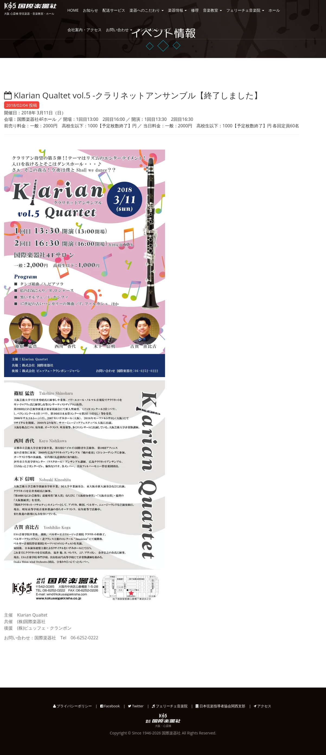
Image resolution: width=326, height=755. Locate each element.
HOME (73, 10)
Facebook (110, 706)
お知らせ (90, 10)
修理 (195, 10)
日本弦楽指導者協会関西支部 (220, 706)
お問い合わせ (119, 29)
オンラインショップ (154, 29)
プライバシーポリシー (72, 706)
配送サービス (113, 10)
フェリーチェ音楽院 (245, 10)
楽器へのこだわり (147, 10)
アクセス (262, 706)
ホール (274, 10)
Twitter (136, 706)
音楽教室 (212, 10)
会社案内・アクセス (84, 29)
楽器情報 (177, 10)
